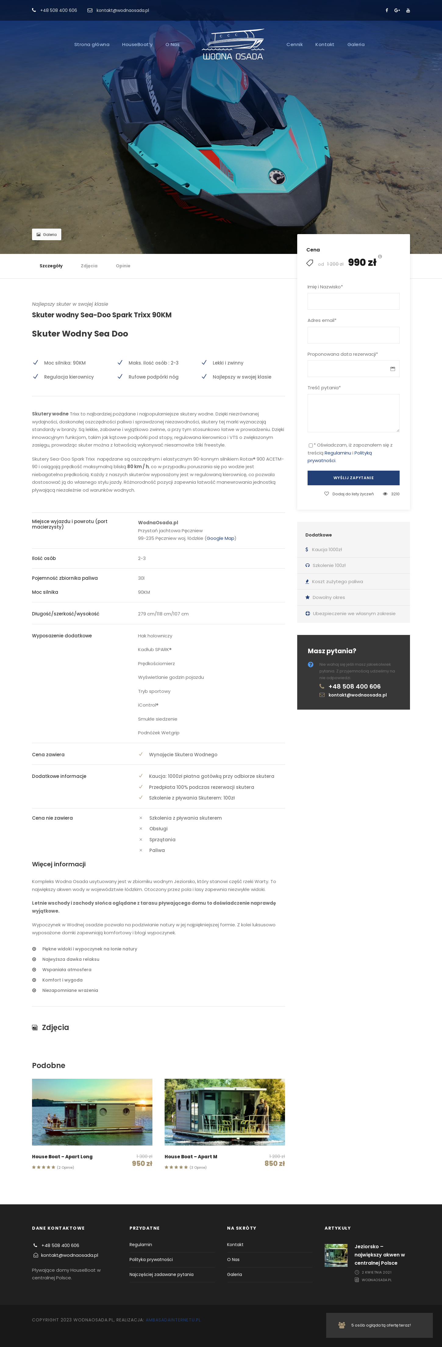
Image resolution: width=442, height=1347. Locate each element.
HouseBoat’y (137, 44)
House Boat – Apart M (191, 1156)
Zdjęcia (89, 266)
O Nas (173, 44)
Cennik (295, 44)
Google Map (220, 538)
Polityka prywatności (151, 1259)
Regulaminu (338, 453)
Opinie (123, 266)
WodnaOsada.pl (377, 1280)
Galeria (356, 44)
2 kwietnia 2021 (377, 1272)
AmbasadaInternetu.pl (173, 1320)
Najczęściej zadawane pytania (162, 1274)
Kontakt (325, 44)
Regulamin (141, 1245)
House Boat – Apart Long (62, 1156)
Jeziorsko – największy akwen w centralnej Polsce (380, 1255)
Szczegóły (51, 266)
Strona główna (92, 44)
